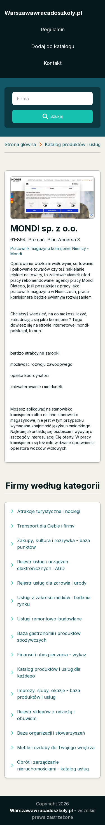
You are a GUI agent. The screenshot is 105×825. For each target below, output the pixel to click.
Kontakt (53, 63)
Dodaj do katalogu (52, 46)
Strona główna (20, 144)
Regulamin (53, 29)
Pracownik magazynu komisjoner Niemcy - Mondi (49, 251)
